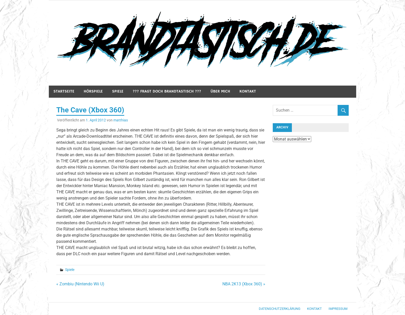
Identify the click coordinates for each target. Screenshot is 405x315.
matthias (120, 120)
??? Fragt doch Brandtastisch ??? (167, 91)
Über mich (220, 91)
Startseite (63, 91)
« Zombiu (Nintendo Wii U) (80, 283)
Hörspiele (93, 91)
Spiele (117, 91)
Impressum (338, 309)
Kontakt (247, 91)
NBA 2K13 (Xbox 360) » (243, 283)
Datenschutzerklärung (279, 309)
